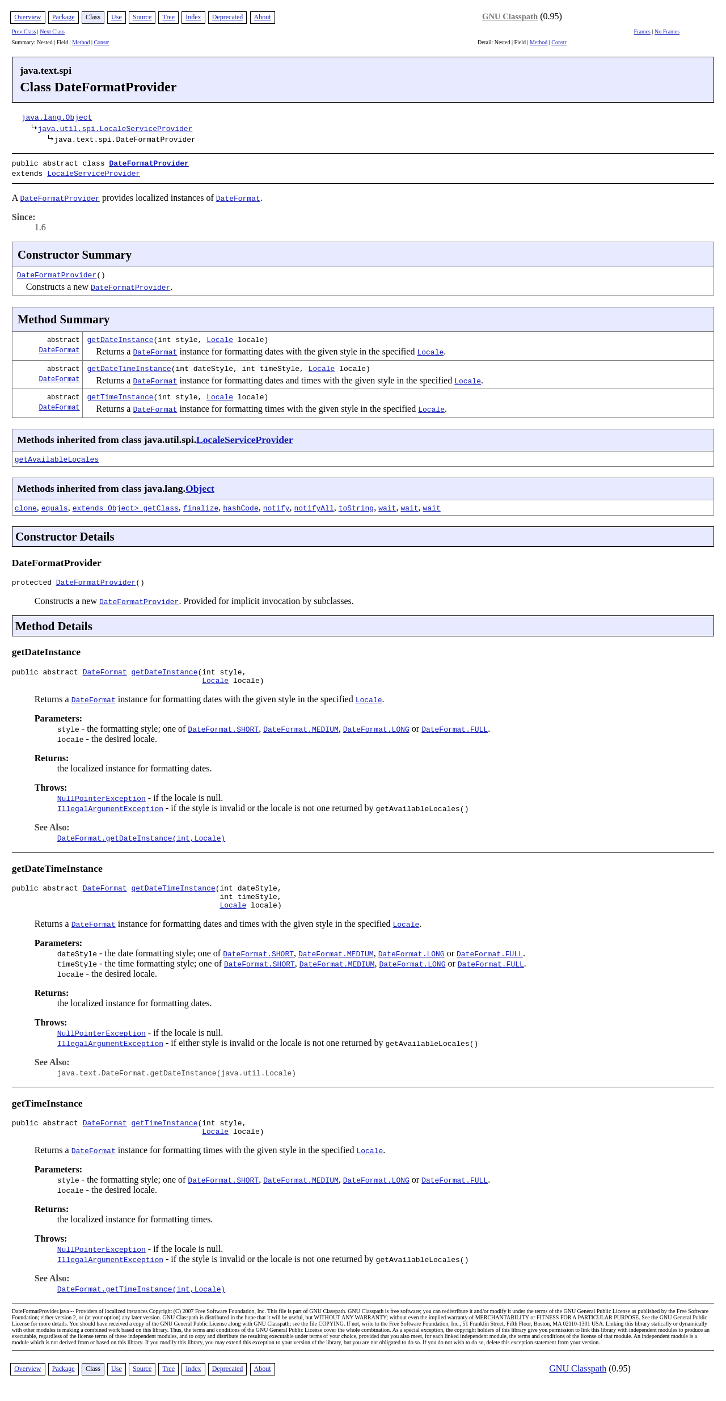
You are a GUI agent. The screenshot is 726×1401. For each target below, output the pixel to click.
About (262, 17)
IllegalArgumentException (110, 811)
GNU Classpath (510, 16)
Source (142, 17)
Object (199, 486)
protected (34, 581)
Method (81, 42)
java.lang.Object (57, 117)
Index (193, 17)
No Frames (667, 31)
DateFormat (59, 347)
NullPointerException (101, 801)
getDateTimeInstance (129, 366)
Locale (219, 337)
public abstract (47, 673)
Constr (101, 42)
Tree (168, 17)
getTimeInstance (120, 394)
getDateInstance (120, 337)
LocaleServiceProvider (93, 172)
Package (63, 17)
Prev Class (24, 31)
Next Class (52, 31)
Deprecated (227, 17)
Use (116, 17)
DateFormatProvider (148, 163)
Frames (642, 31)
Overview (27, 17)
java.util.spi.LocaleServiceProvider (114, 128)
